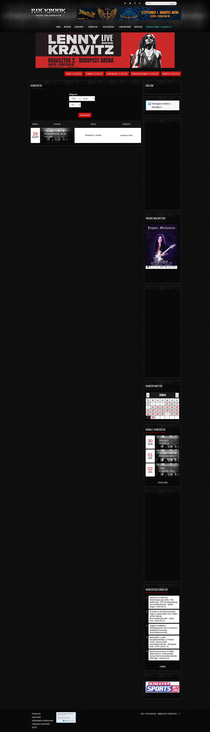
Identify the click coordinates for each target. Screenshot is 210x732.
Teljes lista (162, 482)
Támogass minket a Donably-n (158, 27)
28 (177, 414)
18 (162, 410)
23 (153, 414)
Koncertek (93, 27)
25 (162, 414)
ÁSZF (34, 727)
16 (153, 410)
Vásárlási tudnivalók (41, 724)
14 (177, 407)
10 (158, 407)
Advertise (138, 27)
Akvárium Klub (127, 135)
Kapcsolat (36, 717)
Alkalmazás (85, 115)
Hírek (58, 27)
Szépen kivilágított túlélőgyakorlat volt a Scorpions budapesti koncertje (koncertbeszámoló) (163, 629)
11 (162, 407)
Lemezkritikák (125, 27)
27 (172, 414)
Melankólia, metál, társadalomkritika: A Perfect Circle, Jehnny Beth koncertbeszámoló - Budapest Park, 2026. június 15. (163, 642)
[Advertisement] (162, 165)
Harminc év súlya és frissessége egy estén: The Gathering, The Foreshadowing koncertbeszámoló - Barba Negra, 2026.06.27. (163, 602)
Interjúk (67, 27)
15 (148, 410)
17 (158, 410)
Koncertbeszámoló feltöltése (145, 73)
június (162, 395)
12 (167, 407)
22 (148, 414)
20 (172, 410)
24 (158, 414)
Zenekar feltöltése (94, 73)
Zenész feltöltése (74, 73)
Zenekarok (79, 27)
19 (167, 410)
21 (177, 410)
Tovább (162, 666)
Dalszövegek (109, 27)
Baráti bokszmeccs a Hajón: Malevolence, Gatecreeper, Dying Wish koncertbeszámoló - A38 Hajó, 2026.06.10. (164, 654)
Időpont (73, 94)
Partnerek (36, 714)
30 (153, 417)
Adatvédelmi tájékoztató (42, 720)
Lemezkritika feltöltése (117, 73)
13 (172, 407)
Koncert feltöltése (171, 73)
